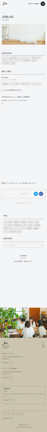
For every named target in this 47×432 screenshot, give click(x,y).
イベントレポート (37, 83)
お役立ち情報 (26, 60)
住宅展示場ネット (6, 418)
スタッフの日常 (14, 83)
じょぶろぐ (5, 57)
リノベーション (25, 57)
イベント (18, 60)
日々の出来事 (6, 63)
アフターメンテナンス (8, 60)
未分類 (13, 63)
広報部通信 (5, 83)
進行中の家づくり (15, 57)
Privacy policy (22, 424)
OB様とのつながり (36, 57)
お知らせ (34, 60)
